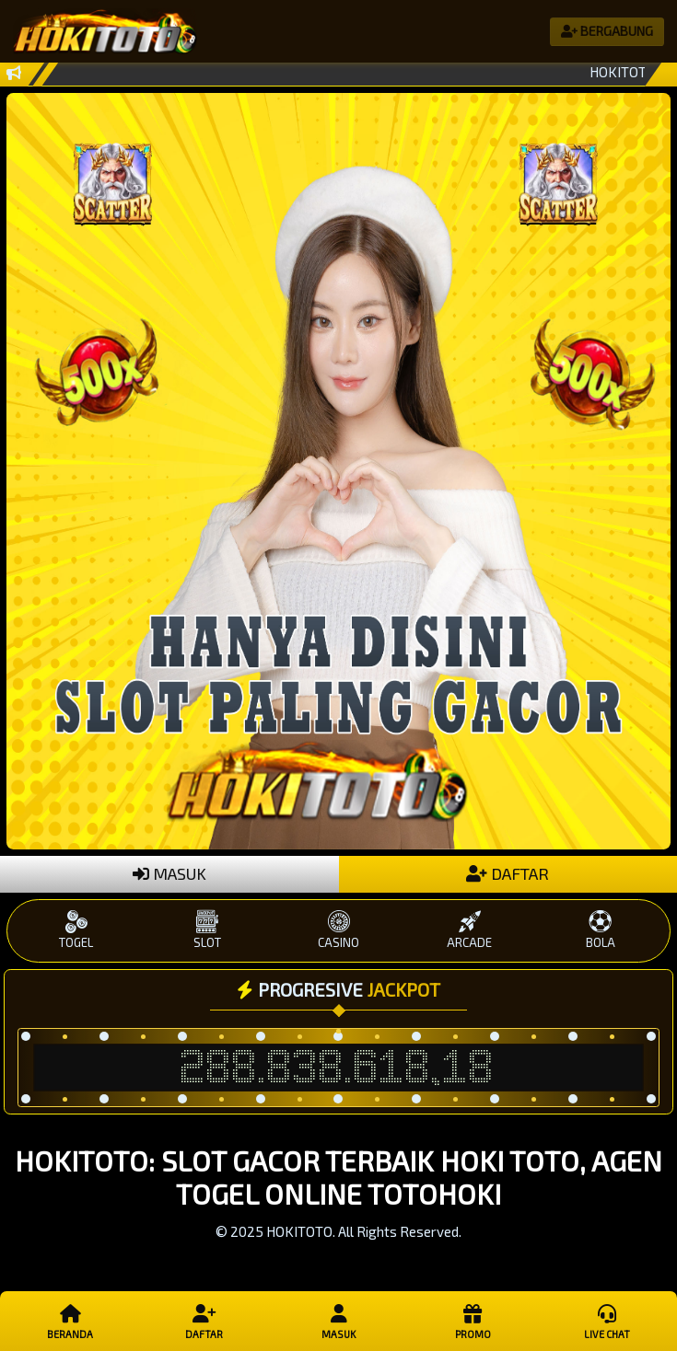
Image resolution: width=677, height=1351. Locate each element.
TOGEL (76, 930)
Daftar (204, 1320)
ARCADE (469, 930)
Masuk (338, 1320)
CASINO (338, 930)
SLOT (207, 930)
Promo (472, 1320)
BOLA (600, 930)
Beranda (70, 1320)
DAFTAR (507, 873)
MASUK (169, 873)
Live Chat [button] (606, 1320)
